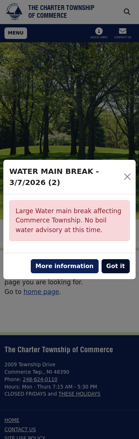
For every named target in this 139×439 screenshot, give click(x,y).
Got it (115, 266)
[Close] (127, 177)
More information (65, 266)
